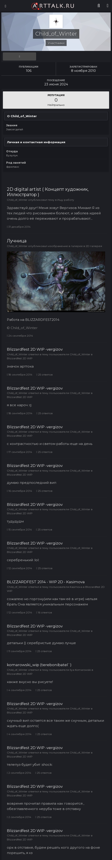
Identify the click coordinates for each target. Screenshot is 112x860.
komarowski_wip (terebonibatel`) (39, 665)
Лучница (17, 240)
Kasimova (76, 587)
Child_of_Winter (17, 199)
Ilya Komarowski (80, 669)
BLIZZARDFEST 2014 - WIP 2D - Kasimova (46, 582)
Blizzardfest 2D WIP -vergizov (35, 349)
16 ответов (44, 612)
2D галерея (94, 246)
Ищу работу (65, 199)
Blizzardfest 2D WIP (20, 358)
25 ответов (44, 374)
